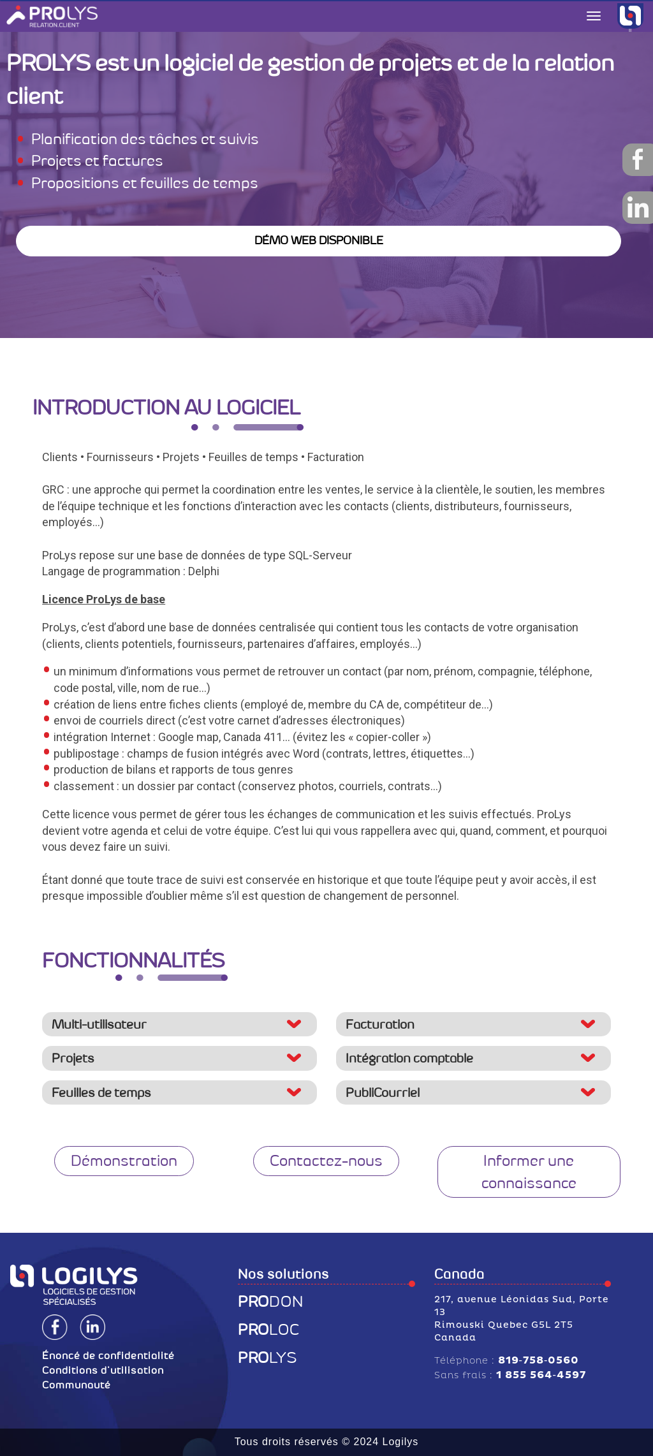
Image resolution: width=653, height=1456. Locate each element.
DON (271, 1302)
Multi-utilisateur (99, 1024)
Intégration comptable (409, 1058)
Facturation (380, 1024)
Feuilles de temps (101, 1092)
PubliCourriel (383, 1092)
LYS (267, 1358)
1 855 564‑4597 (541, 1375)
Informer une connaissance (528, 1171)
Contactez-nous (326, 1161)
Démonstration (124, 1161)
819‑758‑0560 (539, 1360)
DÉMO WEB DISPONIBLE (318, 240)
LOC (269, 1330)
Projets (73, 1058)
